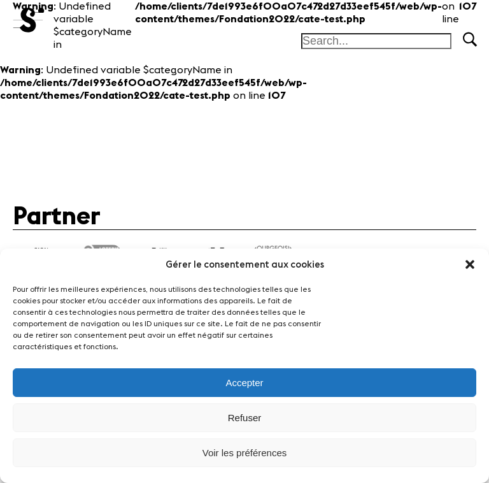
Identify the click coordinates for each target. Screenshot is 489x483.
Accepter (244, 382)
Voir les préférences (244, 452)
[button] (470, 264)
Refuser (245, 417)
